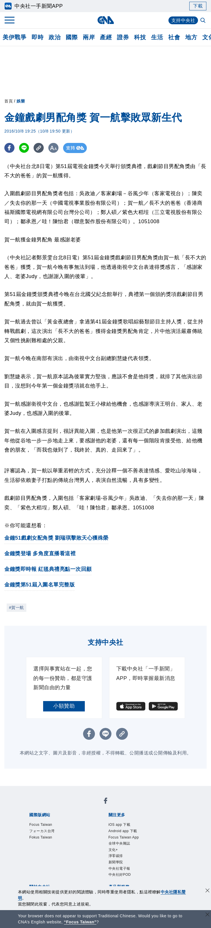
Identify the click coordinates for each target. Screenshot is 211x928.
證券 (123, 37)
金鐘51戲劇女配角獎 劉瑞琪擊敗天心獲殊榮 (56, 538)
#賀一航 (16, 607)
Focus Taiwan (40, 825)
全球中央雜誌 (119, 843)
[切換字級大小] (54, 148)
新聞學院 (116, 862)
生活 (157, 37)
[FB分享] (9, 148)
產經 (106, 37)
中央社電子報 (119, 868)
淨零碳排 (116, 856)
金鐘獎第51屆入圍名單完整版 (39, 585)
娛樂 (20, 101)
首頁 (8, 101)
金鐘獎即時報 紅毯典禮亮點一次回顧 (48, 569)
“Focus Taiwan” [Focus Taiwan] (80, 922)
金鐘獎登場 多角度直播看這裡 (40, 553)
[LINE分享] (24, 148)
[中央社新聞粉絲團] (105, 801)
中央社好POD (120, 875)
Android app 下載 (123, 831)
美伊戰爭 (14, 37)
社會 (174, 37)
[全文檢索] (203, 21)
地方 (191, 37)
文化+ (113, 850)
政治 (54, 37)
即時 (37, 37)
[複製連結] (39, 148)
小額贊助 (64, 706)
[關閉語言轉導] (208, 915)
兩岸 (89, 37)
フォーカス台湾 (42, 831)
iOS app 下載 (120, 825)
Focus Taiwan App (124, 837)
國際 (72, 37)
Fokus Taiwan (40, 837)
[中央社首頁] (105, 20)
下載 (198, 5)
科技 (140, 37)
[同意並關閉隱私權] (208, 891)
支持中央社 (183, 20)
